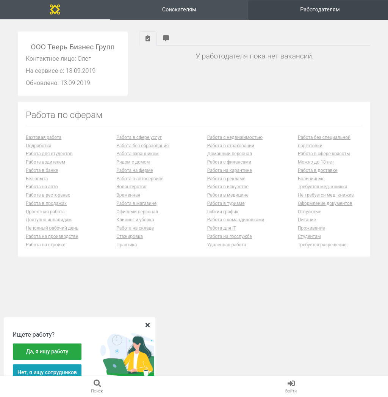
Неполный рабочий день (52, 234)
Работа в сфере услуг (138, 143)
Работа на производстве (52, 242)
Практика (126, 250)
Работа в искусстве (228, 192)
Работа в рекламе (226, 184)
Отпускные (309, 217)
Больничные (311, 184)
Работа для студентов (49, 159)
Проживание (311, 234)
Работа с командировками (235, 225)
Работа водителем (45, 168)
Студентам (309, 242)
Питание (307, 225)
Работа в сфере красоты (324, 159)
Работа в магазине (136, 209)
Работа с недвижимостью (235, 143)
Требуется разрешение (322, 250)
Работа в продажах (46, 209)
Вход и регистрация (345, 12)
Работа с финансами (229, 168)
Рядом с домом (133, 168)
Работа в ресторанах (48, 201)
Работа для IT (221, 234)
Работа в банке (42, 176)
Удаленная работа (226, 250)
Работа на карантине (229, 176)
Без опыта (37, 184)
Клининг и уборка (135, 225)
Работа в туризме (226, 209)
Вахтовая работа (43, 143)
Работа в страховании (231, 151)
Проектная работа (45, 217)
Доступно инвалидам (49, 225)
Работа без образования (142, 151)
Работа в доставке (318, 176)
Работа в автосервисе (139, 184)
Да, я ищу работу (47, 351)
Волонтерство (131, 192)
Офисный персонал (137, 217)
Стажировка (129, 242)
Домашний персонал (229, 159)
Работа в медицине (228, 201)
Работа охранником (137, 159)
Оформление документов (325, 209)
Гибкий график (223, 217)
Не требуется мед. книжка (326, 201)
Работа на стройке (45, 250)
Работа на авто (42, 192)
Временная (128, 201)
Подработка (39, 151)
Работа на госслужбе (229, 242)
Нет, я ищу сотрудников (47, 372)
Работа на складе (135, 234)
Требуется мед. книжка (322, 192)
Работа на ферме (134, 176)
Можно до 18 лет (316, 168)
